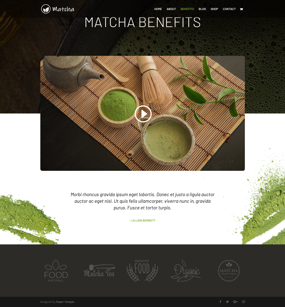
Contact (229, 9)
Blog (202, 9)
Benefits (187, 9)
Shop (214, 9)
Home (158, 9)
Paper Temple (65, 302)
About (171, 9)
